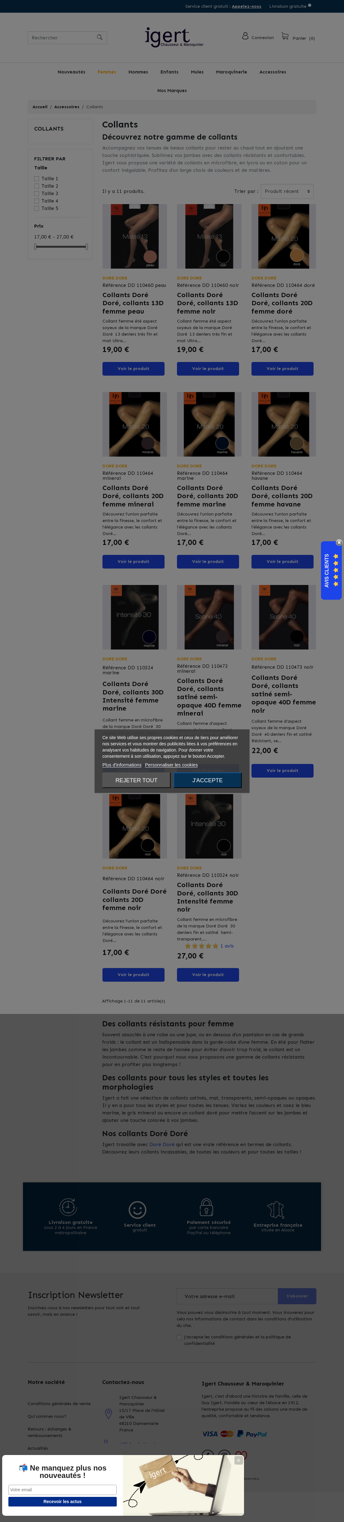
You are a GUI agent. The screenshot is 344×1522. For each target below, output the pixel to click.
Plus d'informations (122, 764)
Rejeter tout (136, 780)
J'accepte (207, 780)
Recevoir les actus (35, 1501)
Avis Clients (326, 570)
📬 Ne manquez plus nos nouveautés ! (34, 1468)
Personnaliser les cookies (171, 764)
